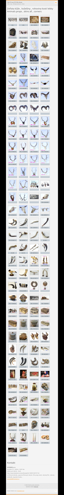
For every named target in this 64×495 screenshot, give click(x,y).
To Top (55, 490)
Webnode (36, 486)
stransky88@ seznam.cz (13, 479)
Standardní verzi (20, 490)
